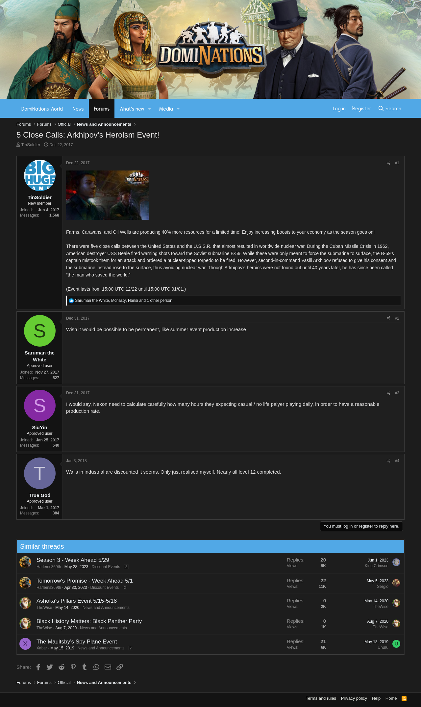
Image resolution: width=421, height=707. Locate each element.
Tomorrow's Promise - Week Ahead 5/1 (82, 581)
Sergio (380, 586)
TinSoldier (30, 144)
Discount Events (103, 566)
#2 (397, 318)
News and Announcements (103, 607)
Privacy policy (354, 698)
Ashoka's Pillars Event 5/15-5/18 (74, 601)
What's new (131, 108)
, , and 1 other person (123, 300)
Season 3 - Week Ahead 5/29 (70, 560)
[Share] (388, 163)
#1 (397, 163)
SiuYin (39, 427)
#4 (397, 460)
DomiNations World (42, 108)
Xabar (39, 648)
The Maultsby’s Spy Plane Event (74, 642)
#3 (397, 393)
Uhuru (380, 647)
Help (376, 698)
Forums (102, 108)
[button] (149, 108)
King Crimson (374, 565)
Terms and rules (321, 698)
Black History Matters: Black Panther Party (86, 621)
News (78, 108)
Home (391, 698)
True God (40, 495)
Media (166, 108)
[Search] (390, 108)
